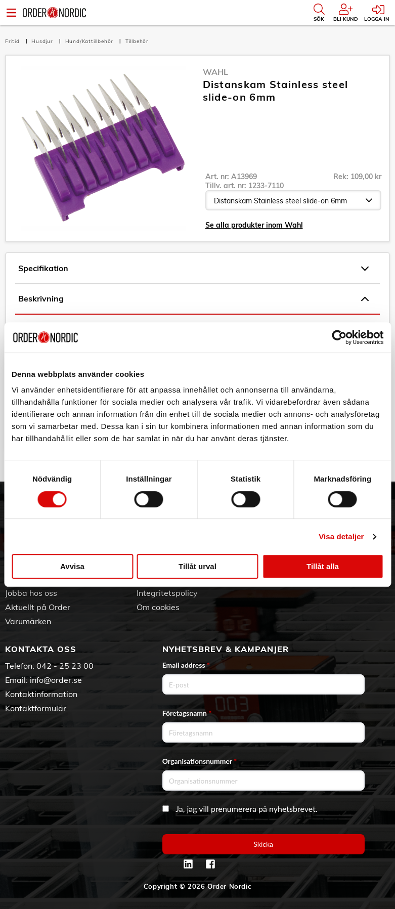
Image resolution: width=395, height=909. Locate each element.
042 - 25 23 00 (65, 666)
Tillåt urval (197, 566)
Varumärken (28, 621)
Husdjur (43, 41)
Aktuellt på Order (37, 607)
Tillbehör (137, 41)
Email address (186, 665)
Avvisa (72, 566)
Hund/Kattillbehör (90, 41)
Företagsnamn (187, 713)
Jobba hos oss (31, 593)
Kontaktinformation (41, 694)
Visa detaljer (341, 536)
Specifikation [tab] (193, 268)
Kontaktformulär (35, 708)
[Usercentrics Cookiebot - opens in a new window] (339, 337)
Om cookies (158, 607)
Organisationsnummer (199, 761)
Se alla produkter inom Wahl (254, 225)
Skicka (263, 844)
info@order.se (56, 680)
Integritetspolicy (167, 593)
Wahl (215, 72)
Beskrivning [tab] (193, 299)
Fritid (13, 41)
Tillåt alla (322, 566)
